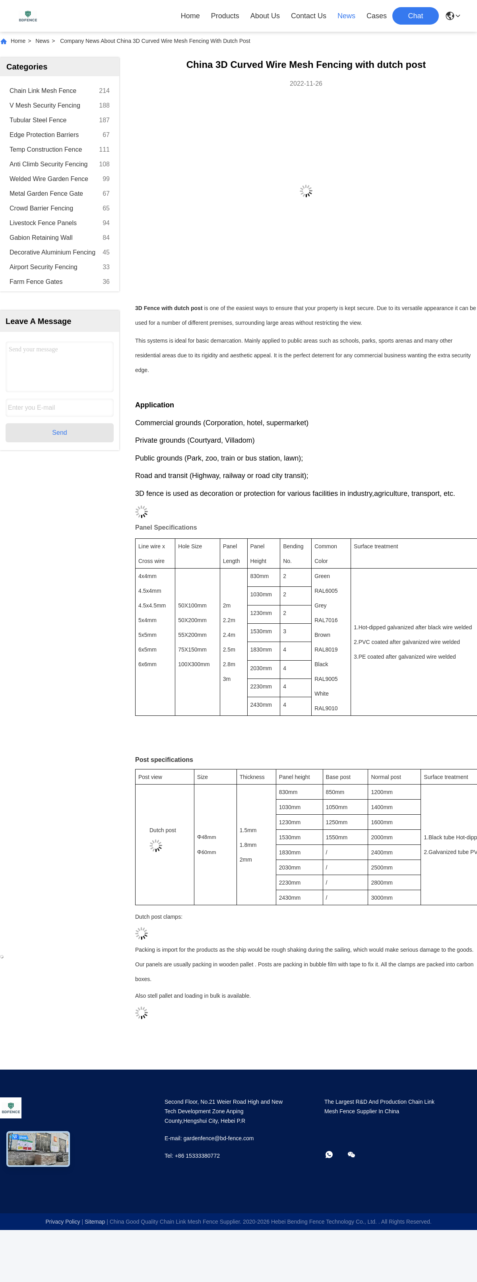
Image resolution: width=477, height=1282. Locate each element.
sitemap (95, 1221)
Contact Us (308, 16)
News (346, 16)
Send (59, 432)
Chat (415, 16)
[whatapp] (334, 1155)
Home (190, 16)
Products (225, 16)
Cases (376, 16)
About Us (265, 16)
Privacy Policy (62, 1221)
